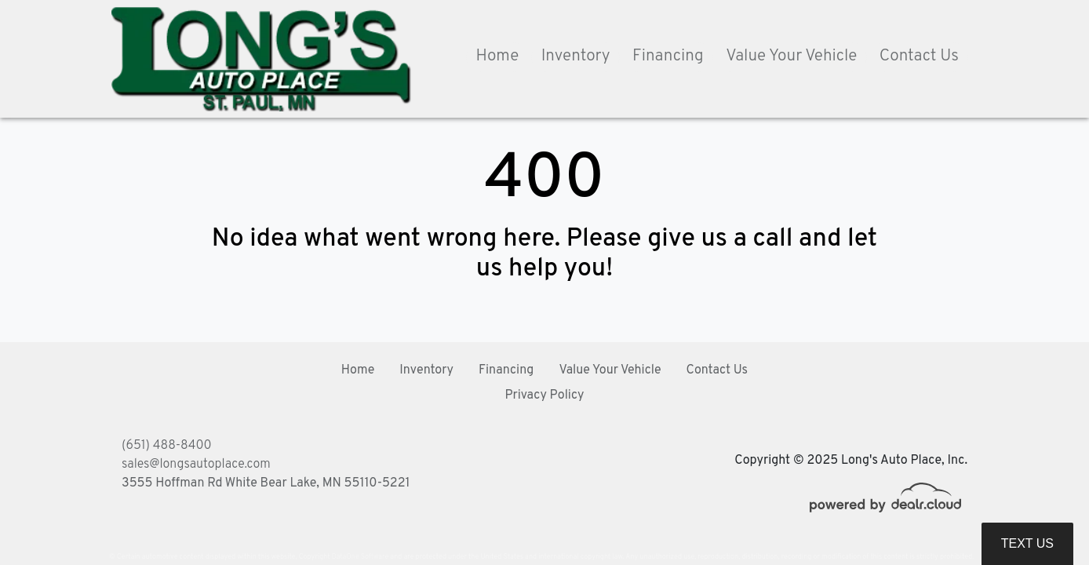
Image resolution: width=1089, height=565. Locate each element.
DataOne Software (360, 556)
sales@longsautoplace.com (196, 464)
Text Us (1027, 543)
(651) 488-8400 (167, 446)
